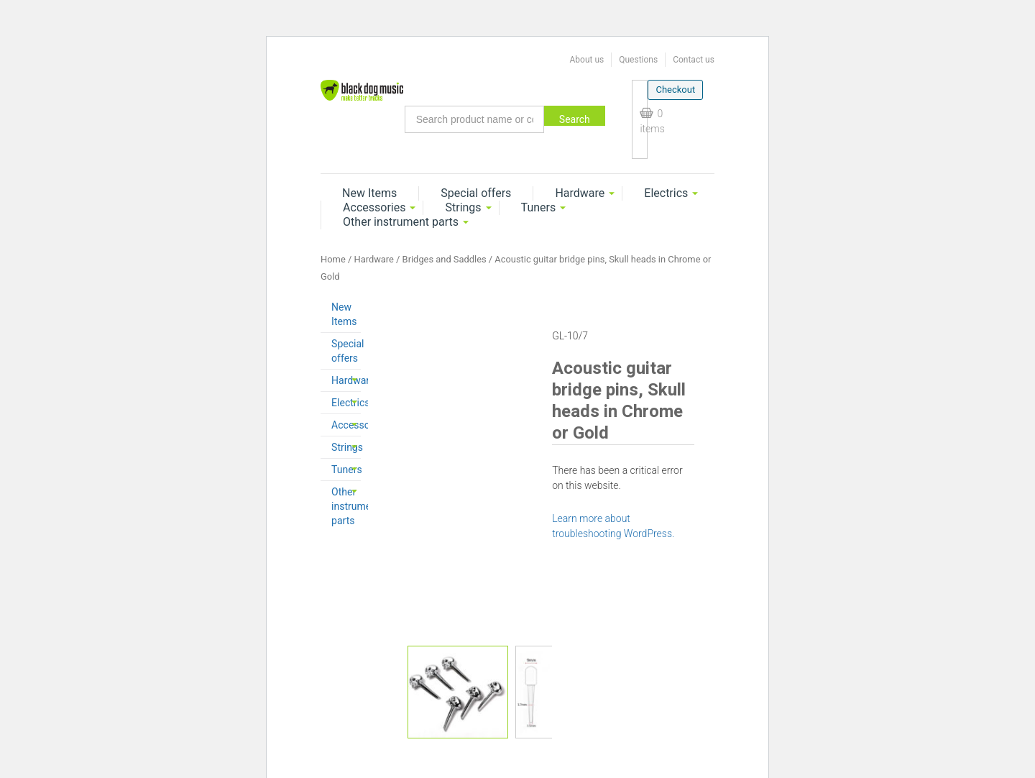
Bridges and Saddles (444, 259)
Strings (463, 207)
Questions (638, 60)
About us (586, 60)
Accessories (374, 207)
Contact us (693, 60)
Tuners (538, 207)
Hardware (579, 193)
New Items (369, 193)
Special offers (476, 193)
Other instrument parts (401, 222)
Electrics (666, 193)
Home (333, 259)
